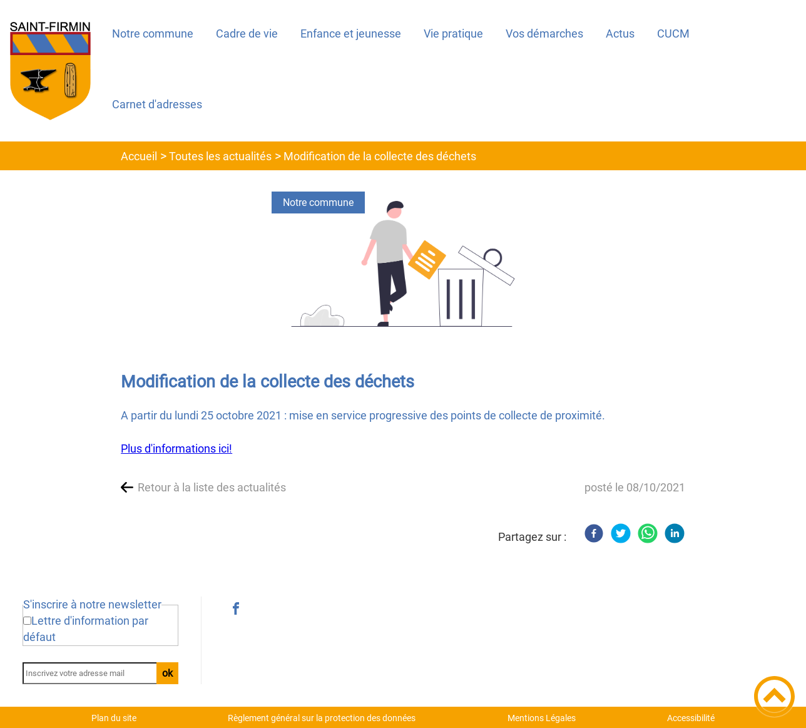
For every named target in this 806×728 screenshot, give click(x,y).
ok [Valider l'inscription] (167, 673)
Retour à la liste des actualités (212, 487)
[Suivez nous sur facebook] (236, 608)
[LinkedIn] (674, 533)
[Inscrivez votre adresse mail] (95, 673)
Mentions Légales (542, 718)
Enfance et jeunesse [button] (350, 33)
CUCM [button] (673, 33)
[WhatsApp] (647, 533)
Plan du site (113, 718)
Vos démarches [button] (544, 33)
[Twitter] (620, 533)
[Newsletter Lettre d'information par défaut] (27, 621)
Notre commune (318, 202)
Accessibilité (691, 718)
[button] (774, 696)
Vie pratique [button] (453, 33)
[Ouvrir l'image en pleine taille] (403, 264)
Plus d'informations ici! (176, 448)
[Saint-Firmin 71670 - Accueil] (50, 71)
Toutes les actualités (220, 156)
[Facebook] (593, 533)
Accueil (139, 156)
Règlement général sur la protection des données (322, 718)
